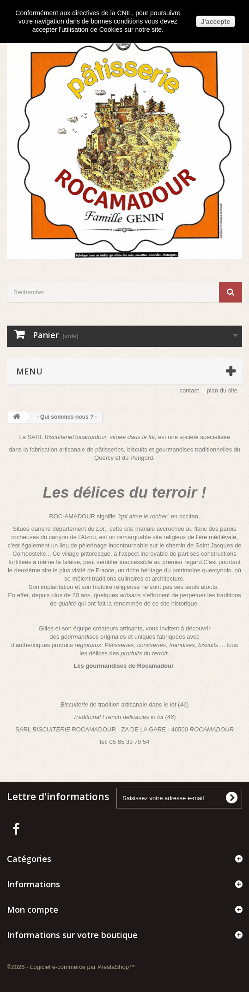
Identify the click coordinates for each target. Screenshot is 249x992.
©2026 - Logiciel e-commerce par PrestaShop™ (71, 966)
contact (189, 390)
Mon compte (32, 909)
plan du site (222, 390)
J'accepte (215, 21)
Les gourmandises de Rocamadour (123, 665)
